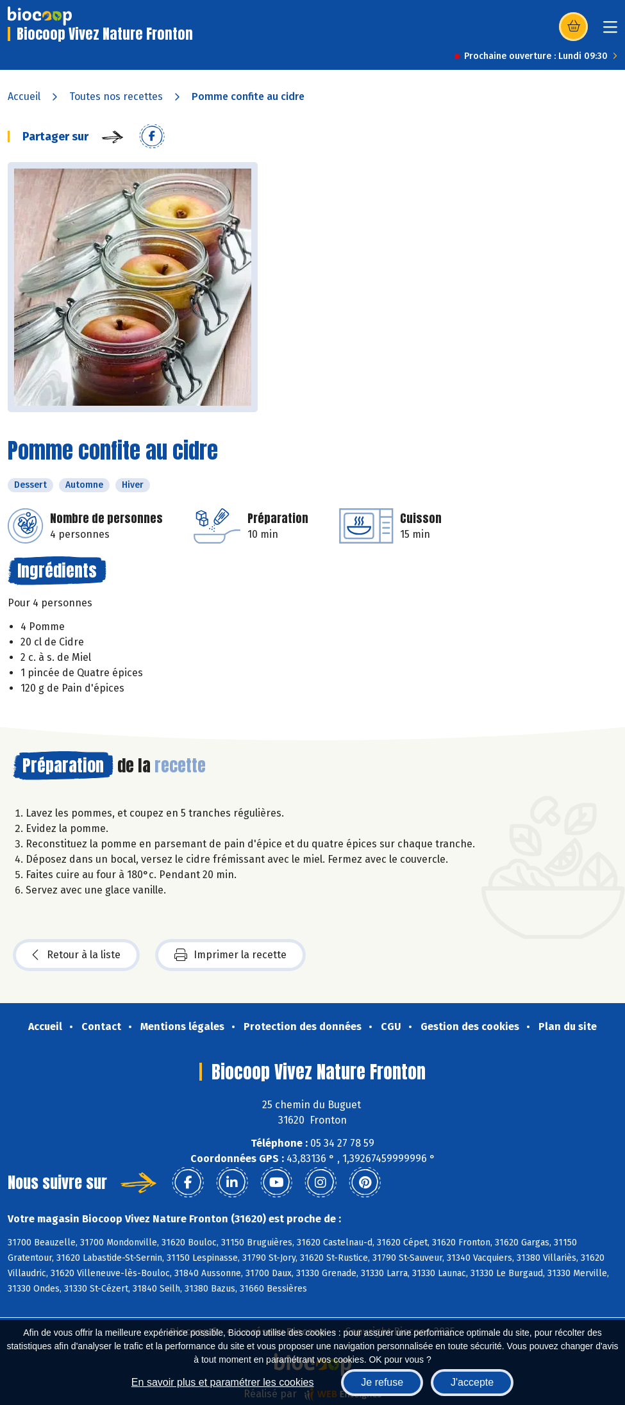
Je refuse (382, 1382)
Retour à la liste (76, 955)
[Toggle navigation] (610, 31)
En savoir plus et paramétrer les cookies (222, 1382)
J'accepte (472, 1382)
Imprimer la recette (230, 955)
